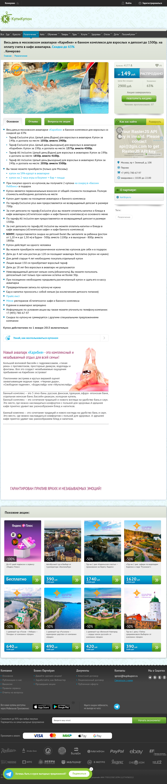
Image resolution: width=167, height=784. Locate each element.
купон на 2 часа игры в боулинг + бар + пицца (37, 177)
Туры (75, 34)
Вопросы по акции (59, 121)
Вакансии (7, 684)
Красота (17, 34)
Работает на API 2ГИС (135, 153)
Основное (13, 121)
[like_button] (157, 65)
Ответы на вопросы (12, 692)
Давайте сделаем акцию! (49, 675)
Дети (117, 34)
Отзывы (33, 121)
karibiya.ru (125, 197)
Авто (43, 34)
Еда (8, 34)
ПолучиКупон (129, 34)
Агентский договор (88, 675)
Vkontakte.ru (155, 677)
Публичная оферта (88, 684)
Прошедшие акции (45, 684)
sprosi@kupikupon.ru (126, 676)
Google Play (61, 706)
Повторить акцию (139, 98)
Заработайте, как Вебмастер (51, 680)
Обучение (53, 34)
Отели (108, 34)
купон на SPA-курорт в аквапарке (29, 173)
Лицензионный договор (91, 680)
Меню (9, 300)
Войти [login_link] (128, 3)
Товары (65, 34)
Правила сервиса (11, 688)
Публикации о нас (12, 680)
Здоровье (96, 34)
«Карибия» (55, 129)
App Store (42, 706)
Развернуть (155, 121)
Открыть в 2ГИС (154, 154)
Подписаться (79, 773)
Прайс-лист (13, 296)
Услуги (85, 34)
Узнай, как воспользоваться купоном (35, 338)
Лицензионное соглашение (133, 155)
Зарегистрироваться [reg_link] (152, 3)
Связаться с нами (124, 680)
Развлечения (31, 34)
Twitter (160, 677)
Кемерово (10, 3)
